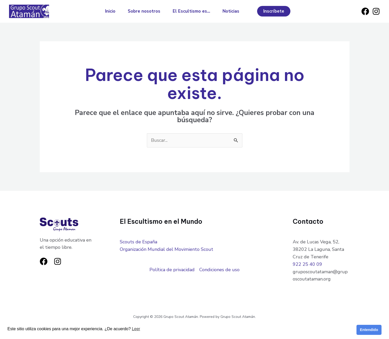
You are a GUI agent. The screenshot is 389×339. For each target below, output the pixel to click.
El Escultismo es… (191, 11)
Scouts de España (138, 242)
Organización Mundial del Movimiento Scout (166, 249)
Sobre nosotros (144, 11)
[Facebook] (365, 11)
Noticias (231, 11)
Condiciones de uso (219, 270)
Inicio (110, 11)
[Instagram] (376, 11)
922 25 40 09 (307, 264)
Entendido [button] (369, 330)
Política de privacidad (172, 270)
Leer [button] (136, 329)
